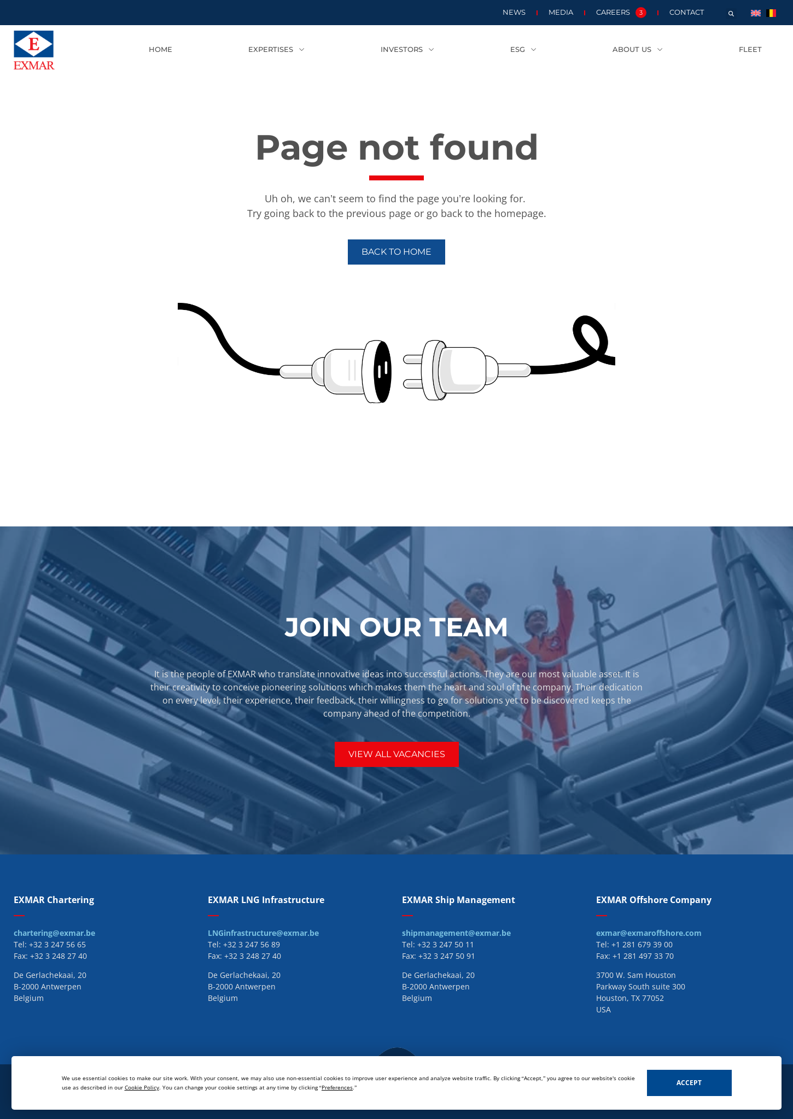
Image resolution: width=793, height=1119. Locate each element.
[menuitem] (755, 12)
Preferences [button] (337, 1087)
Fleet (750, 49)
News (514, 12)
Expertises (276, 50)
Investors (407, 50)
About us (638, 50)
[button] (731, 13)
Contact (686, 12)
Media (561, 12)
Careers (621, 12)
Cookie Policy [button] (142, 1087)
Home (160, 49)
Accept (689, 1082)
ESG (523, 50)
